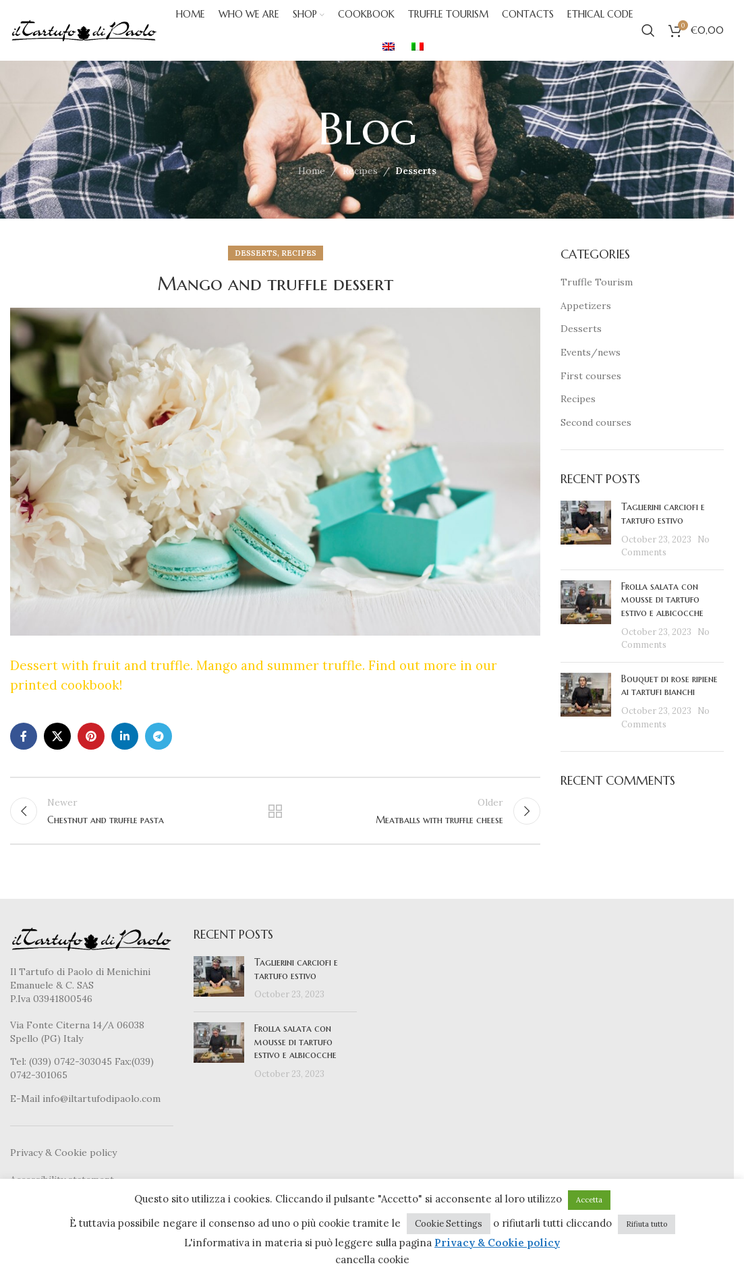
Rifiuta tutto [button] (646, 1224)
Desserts (415, 171)
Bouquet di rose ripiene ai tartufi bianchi (669, 685)
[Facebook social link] (23, 736)
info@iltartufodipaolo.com (101, 1098)
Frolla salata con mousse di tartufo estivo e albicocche (662, 599)
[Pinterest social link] (91, 736)
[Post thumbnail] (586, 530)
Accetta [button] (589, 1199)
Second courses (596, 422)
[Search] (648, 30)
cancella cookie (372, 1259)
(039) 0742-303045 (70, 1062)
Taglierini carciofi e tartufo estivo (663, 514)
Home (311, 171)
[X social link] (57, 736)
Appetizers (586, 306)
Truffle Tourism (597, 282)
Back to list (275, 811)
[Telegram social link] (158, 736)
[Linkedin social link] (124, 736)
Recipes (360, 171)
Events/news (591, 352)
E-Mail (26, 1098)
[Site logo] (84, 30)
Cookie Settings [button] (448, 1223)
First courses (591, 376)
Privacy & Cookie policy (63, 1152)
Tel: (19, 1062)
